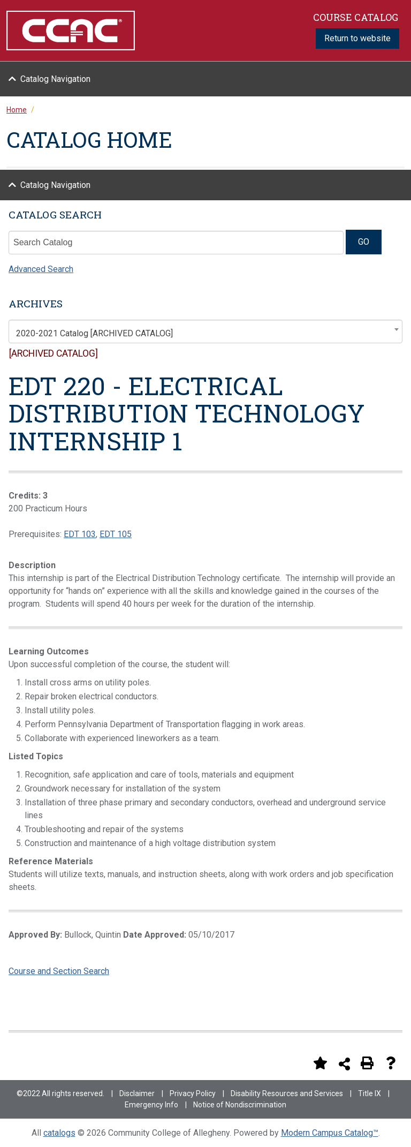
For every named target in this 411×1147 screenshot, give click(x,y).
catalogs (59, 1133)
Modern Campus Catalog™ (329, 1133)
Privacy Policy (193, 1093)
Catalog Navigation (55, 79)
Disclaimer (137, 1093)
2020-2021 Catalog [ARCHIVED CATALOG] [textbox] (94, 333)
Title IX (369, 1093)
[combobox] (205, 331)
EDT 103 (80, 534)
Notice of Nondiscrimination (239, 1104)
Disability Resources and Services (287, 1093)
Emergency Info (151, 1104)
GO (363, 242)
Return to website (357, 38)
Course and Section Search (59, 971)
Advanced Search (41, 269)
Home (16, 109)
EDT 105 (116, 534)
